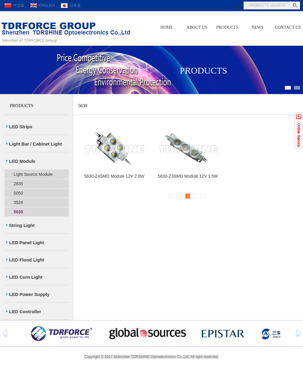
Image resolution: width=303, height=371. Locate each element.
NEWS (257, 27)
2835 (18, 183)
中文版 (14, 5)
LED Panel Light (26, 242)
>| (203, 196)
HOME (166, 27)
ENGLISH (42, 5)
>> (195, 196)
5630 (18, 211)
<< (180, 196)
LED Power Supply (29, 294)
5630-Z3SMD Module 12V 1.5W (188, 176)
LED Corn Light (25, 277)
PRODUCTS (227, 27)
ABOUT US (196, 27)
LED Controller (25, 311)
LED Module (22, 161)
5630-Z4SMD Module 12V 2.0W (114, 176)
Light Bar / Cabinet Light (35, 143)
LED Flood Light (26, 259)
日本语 (71, 5)
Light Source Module (33, 174)
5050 (18, 193)
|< (172, 196)
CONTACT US (288, 27)
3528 (18, 202)
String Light (22, 225)
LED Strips (20, 126)
